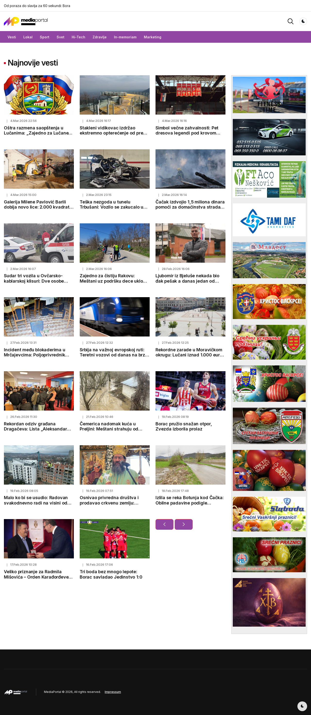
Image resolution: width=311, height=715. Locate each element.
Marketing (152, 37)
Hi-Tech (78, 37)
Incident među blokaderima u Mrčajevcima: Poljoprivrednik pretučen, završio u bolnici (34, 355)
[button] (291, 21)
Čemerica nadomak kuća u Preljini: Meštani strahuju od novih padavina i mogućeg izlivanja (109, 431)
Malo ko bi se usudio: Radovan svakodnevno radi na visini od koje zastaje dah (36, 503)
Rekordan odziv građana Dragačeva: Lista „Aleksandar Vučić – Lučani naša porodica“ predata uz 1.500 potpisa (35, 431)
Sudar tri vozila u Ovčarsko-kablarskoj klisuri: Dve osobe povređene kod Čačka (34, 281)
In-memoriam (125, 37)
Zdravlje (100, 37)
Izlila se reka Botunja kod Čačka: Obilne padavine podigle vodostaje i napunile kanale (190, 503)
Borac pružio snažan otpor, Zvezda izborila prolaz (184, 426)
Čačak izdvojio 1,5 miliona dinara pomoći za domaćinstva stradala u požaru (190, 207)
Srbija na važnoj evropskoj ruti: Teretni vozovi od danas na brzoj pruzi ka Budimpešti (114, 355)
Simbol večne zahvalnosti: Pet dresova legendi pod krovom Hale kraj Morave (187, 133)
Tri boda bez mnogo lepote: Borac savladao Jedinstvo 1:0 (111, 574)
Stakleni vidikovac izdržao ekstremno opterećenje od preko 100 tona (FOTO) (114, 133)
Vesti (12, 37)
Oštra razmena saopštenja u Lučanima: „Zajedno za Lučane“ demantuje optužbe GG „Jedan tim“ (37, 135)
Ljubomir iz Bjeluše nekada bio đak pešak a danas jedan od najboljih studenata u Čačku (187, 281)
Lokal (28, 37)
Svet (60, 37)
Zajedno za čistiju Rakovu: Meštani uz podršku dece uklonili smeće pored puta (114, 281)
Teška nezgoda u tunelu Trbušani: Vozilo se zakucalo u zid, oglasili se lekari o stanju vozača (111, 209)
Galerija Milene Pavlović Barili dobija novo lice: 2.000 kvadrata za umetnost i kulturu (38, 207)
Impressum (113, 692)
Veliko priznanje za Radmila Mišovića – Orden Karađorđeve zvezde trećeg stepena (36, 577)
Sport (44, 37)
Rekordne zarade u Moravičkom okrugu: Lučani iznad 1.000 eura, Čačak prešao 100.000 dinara (190, 355)
